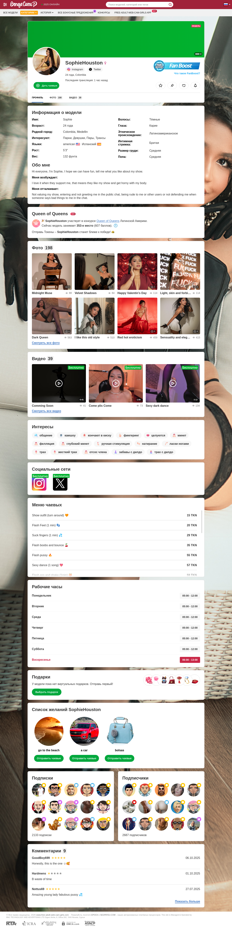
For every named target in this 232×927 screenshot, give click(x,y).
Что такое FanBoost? (187, 73)
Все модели (10, 12)
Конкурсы (104, 12)
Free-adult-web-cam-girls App (133, 12)
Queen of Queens (107, 220)
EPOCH (94, 915)
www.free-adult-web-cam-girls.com (52, 915)
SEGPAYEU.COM (107, 915)
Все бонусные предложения (76, 12)
